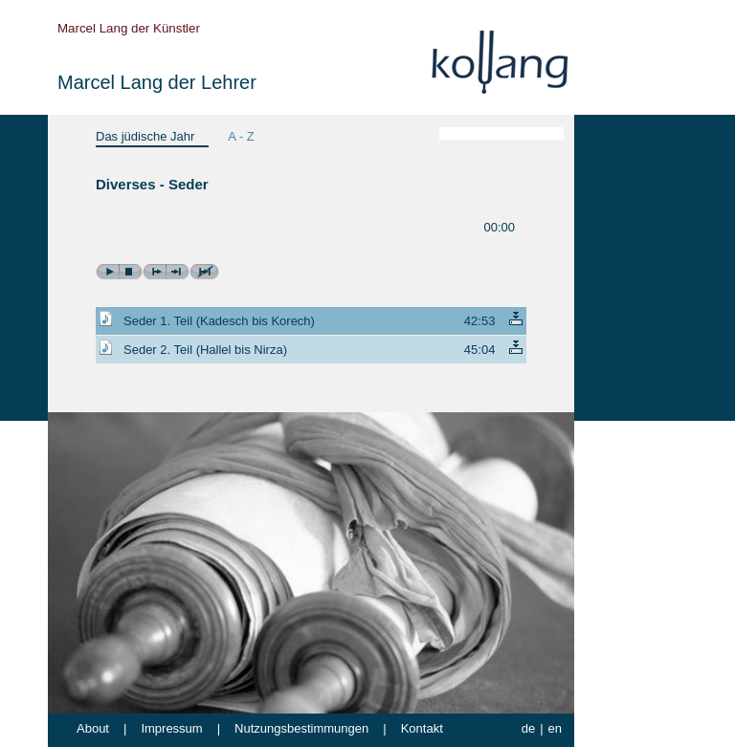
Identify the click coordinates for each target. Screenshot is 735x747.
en (555, 728)
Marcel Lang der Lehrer (156, 82)
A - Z (241, 136)
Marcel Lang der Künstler (128, 28)
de (528, 728)
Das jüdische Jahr (145, 136)
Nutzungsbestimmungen (301, 728)
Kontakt (422, 728)
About (93, 728)
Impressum (171, 728)
